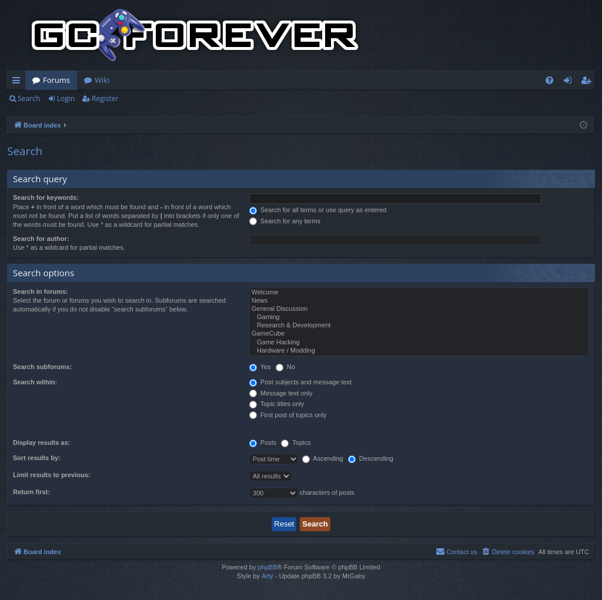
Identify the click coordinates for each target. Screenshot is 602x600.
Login (66, 98)
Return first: (31, 491)
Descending (370, 458)
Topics (295, 442)
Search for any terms (284, 220)
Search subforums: (42, 366)
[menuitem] (549, 80)
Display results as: (41, 442)
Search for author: (41, 238)
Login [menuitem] (570, 82)
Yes (260, 366)
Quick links (18, 82)
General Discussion (419, 309)
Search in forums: (40, 291)
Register (105, 98)
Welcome (419, 293)
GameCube (419, 334)
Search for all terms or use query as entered (318, 209)
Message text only (281, 393)
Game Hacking (419, 342)
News (419, 301)
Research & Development (419, 325)
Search (29, 98)
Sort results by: (37, 457)
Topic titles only (276, 403)
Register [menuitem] (588, 82)
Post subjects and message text (300, 382)
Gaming (419, 317)
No (285, 366)
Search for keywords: (46, 197)
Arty (267, 575)
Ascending (322, 458)
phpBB (267, 567)
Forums (56, 80)
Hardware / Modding (419, 351)
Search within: (35, 382)
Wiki (102, 80)
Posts (263, 442)
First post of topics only (288, 414)
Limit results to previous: (51, 474)
